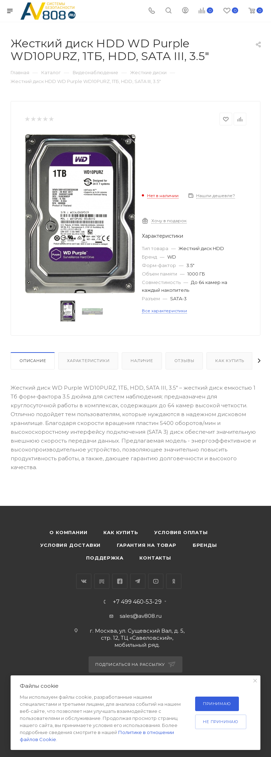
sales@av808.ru (141, 616)
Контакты (155, 558)
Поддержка (104, 558)
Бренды (205, 545)
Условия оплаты (180, 532)
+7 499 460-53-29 (137, 602)
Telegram (137, 581)
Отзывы (184, 360)
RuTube (101, 581)
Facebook (119, 581)
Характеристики (88, 360)
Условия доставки (70, 545)
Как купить (229, 360)
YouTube (155, 581)
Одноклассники (173, 581)
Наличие (142, 360)
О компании (68, 532)
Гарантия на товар (146, 545)
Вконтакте (83, 581)
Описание (32, 360)
